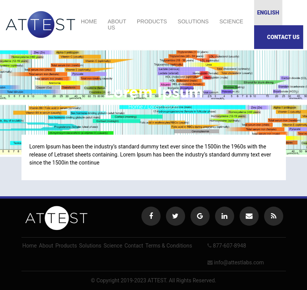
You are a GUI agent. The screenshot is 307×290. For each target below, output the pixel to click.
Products (152, 21)
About (46, 246)
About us (117, 24)
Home (89, 21)
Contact (134, 246)
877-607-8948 (229, 246)
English (268, 13)
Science (231, 21)
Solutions (193, 21)
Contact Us (283, 37)
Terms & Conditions (168, 246)
